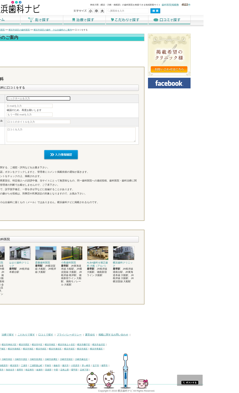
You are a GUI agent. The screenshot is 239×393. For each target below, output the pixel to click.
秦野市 (140, 365)
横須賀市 (50, 365)
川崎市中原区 (56, 359)
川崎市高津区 (71, 359)
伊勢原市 (35, 370)
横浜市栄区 (105, 349)
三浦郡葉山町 (71, 365)
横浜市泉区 (117, 349)
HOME (16, 334)
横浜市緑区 (76, 349)
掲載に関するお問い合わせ (149, 334)
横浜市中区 (72, 344)
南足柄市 (65, 370)
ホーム (34, 19)
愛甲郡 (110, 370)
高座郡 (84, 370)
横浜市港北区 (19, 349)
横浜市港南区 (49, 349)
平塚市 (83, 365)
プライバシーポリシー (104, 334)
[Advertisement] (96, 52)
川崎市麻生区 (117, 359)
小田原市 (110, 365)
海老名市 (45, 370)
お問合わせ (150, 63)
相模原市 (39, 365)
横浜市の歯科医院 (31, 30)
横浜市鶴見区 (28, 344)
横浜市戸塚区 (34, 349)
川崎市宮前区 (101, 359)
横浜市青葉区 (131, 349)
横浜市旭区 (63, 349)
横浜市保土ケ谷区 (101, 344)
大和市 (25, 370)
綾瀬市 (75, 370)
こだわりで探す (162, 19)
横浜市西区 (59, 344)
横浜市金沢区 (134, 344)
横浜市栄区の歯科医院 (54, 30)
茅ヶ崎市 (121, 365)
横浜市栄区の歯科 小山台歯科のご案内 (88, 30)
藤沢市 (101, 365)
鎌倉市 (92, 365)
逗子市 (131, 365)
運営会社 (125, 334)
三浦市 (59, 365)
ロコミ (170, 63)
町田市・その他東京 (22, 374)
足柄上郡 (100, 370)
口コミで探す (204, 19)
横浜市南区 (85, 344)
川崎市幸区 (42, 359)
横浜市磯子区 (119, 344)
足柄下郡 (120, 370)
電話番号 (129, 63)
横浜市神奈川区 (44, 344)
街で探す (77, 19)
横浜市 (16, 344)
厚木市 (16, 370)
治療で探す (119, 19)
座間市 (55, 370)
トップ (16, 30)
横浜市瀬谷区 (90, 349)
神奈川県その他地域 (22, 365)
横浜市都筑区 (19, 353)
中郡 (91, 370)
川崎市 (16, 359)
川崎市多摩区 (86, 359)
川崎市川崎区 (28, 359)
